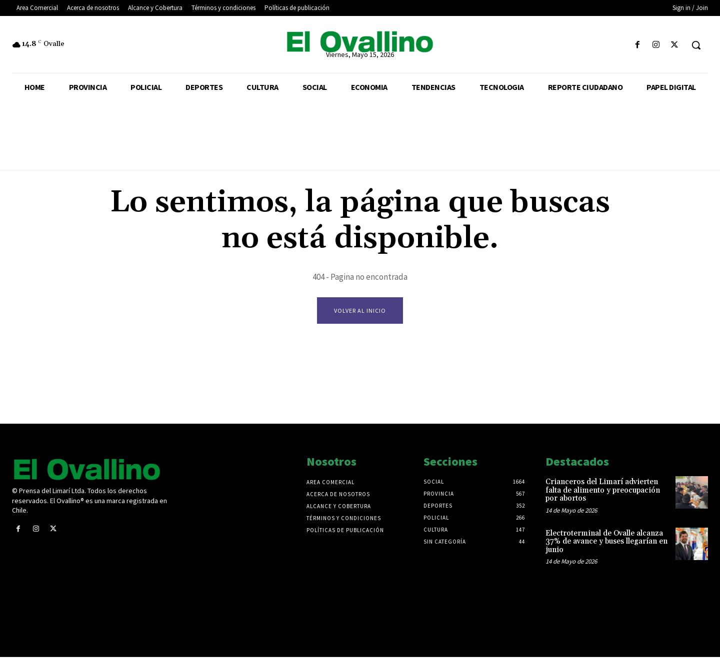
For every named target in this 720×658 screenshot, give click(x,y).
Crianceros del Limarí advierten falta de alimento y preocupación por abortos (603, 491)
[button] (696, 45)
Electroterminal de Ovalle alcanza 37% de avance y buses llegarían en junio (607, 542)
